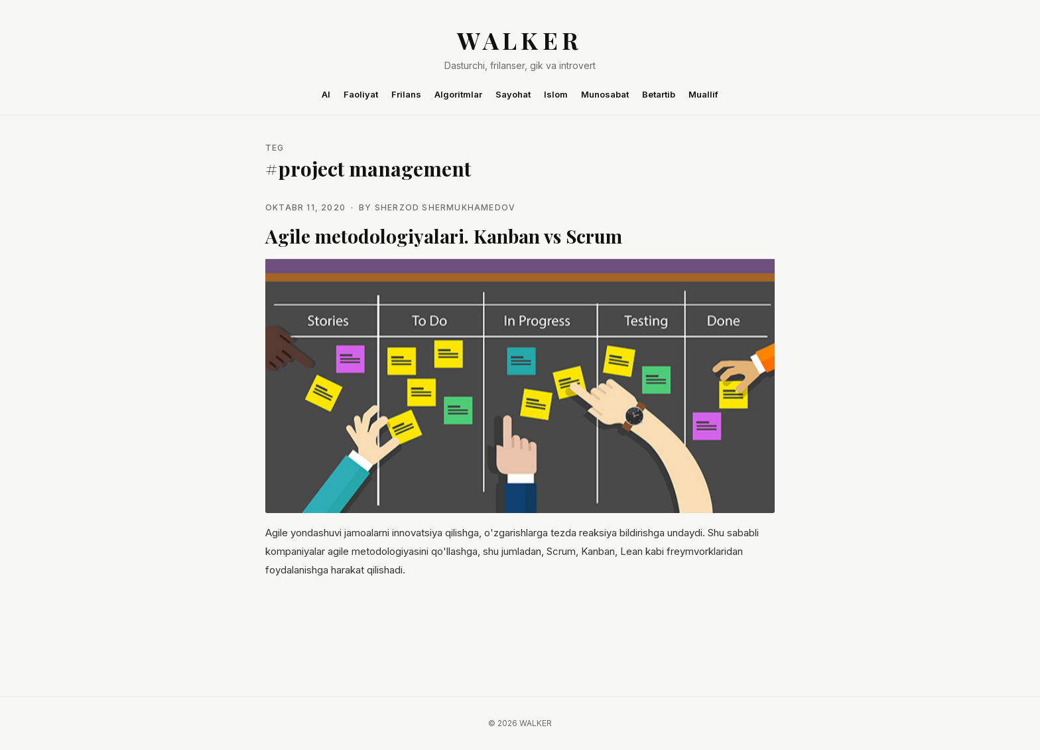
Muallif (703, 94)
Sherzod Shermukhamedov (445, 207)
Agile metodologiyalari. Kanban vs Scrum (443, 236)
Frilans (406, 94)
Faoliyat (361, 94)
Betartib (658, 94)
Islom (556, 94)
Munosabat (605, 94)
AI (326, 94)
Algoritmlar (458, 94)
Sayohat (513, 94)
